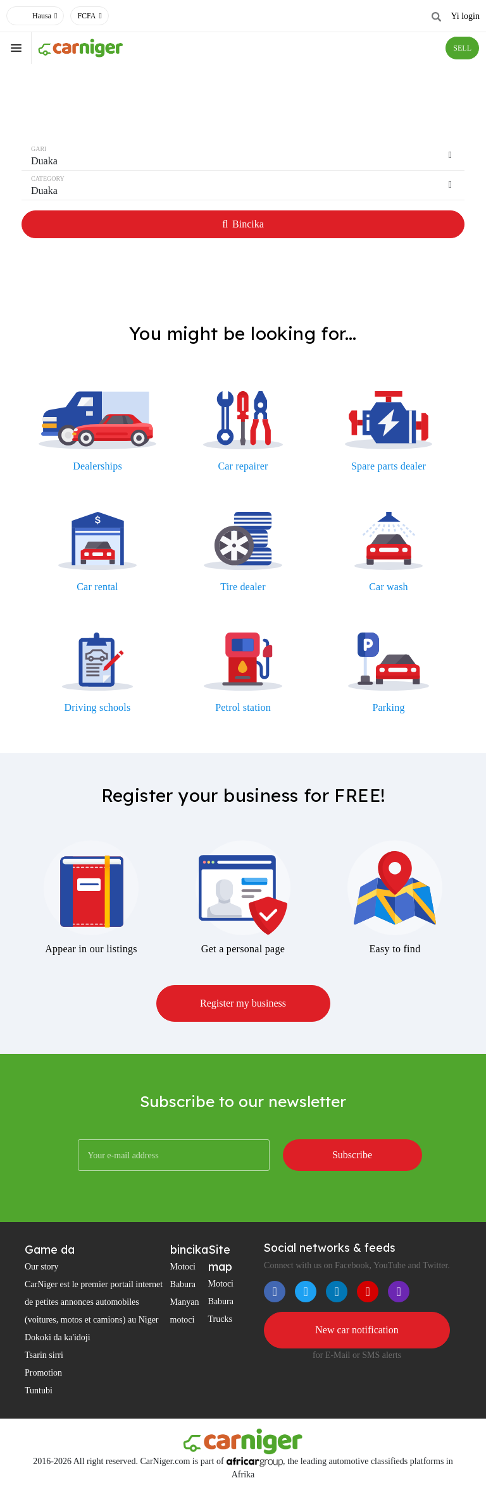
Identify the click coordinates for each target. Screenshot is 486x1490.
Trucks (220, 1319)
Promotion (43, 1373)
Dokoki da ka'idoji (57, 1337)
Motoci (183, 1266)
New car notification (357, 1329)
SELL (462, 48)
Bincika (243, 224)
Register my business (243, 1003)
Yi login (465, 16)
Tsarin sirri (44, 1355)
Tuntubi (39, 1390)
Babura (183, 1284)
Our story (41, 1266)
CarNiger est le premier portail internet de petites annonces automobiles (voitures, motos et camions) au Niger (94, 1302)
